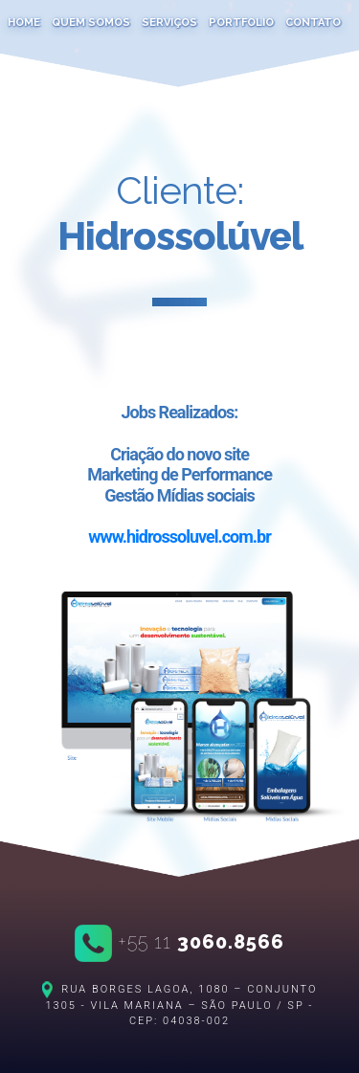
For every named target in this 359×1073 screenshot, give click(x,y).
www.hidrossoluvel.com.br (179, 536)
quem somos (91, 22)
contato (313, 22)
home (24, 22)
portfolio (241, 22)
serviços (169, 22)
